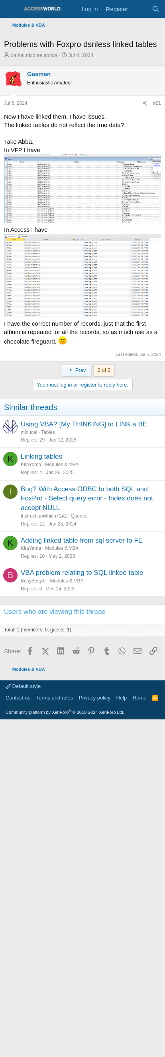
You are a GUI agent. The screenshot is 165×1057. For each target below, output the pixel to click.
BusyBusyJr (33, 581)
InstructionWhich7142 (44, 516)
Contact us (18, 698)
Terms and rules (54, 698)
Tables (48, 432)
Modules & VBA (62, 464)
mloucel (29, 432)
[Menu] (11, 9)
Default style (23, 686)
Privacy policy (94, 698)
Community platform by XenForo (65, 712)
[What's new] (139, 9)
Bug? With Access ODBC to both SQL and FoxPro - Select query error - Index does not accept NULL (87, 498)
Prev (76, 370)
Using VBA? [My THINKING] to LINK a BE (84, 424)
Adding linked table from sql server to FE (82, 540)
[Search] (155, 9)
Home (140, 698)
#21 (157, 103)
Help (121, 698)
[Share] (145, 103)
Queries (79, 516)
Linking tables (41, 456)
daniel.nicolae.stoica (34, 55)
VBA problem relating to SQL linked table (82, 572)
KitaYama (31, 464)
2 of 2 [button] (104, 370)
